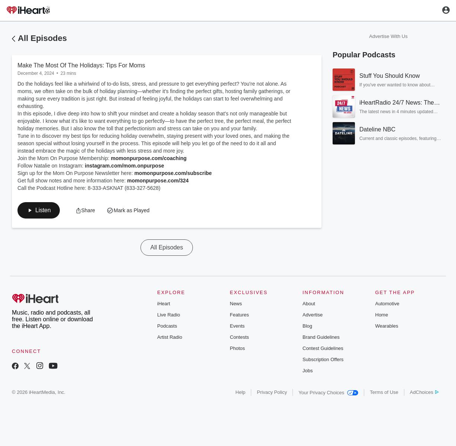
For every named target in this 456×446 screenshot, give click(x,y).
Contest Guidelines (323, 348)
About (309, 303)
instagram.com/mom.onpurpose (124, 166)
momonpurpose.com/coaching (149, 158)
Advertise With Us (388, 36)
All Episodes (42, 38)
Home (381, 315)
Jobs (308, 370)
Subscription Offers (323, 359)
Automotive (387, 303)
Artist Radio (169, 337)
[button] (38, 210)
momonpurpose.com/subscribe (172, 173)
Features (239, 315)
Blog (307, 326)
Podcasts (167, 326)
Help (241, 392)
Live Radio (168, 315)
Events (237, 326)
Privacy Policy (272, 392)
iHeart (163, 303)
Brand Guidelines (321, 337)
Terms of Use (384, 392)
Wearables (386, 326)
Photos (237, 348)
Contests (239, 337)
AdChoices (424, 392)
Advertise (313, 315)
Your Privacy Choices (328, 392)
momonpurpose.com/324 (158, 181)
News (236, 303)
